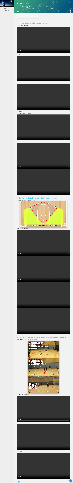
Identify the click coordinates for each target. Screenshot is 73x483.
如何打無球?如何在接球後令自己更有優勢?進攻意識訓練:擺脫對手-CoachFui (42, 337)
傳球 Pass (20, 482)
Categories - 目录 (5, 10)
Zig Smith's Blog (23, 3)
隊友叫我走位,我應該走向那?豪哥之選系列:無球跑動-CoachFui (38, 198)
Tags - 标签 (4, 13)
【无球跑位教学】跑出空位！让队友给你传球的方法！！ (36, 23)
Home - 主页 (4, 8)
